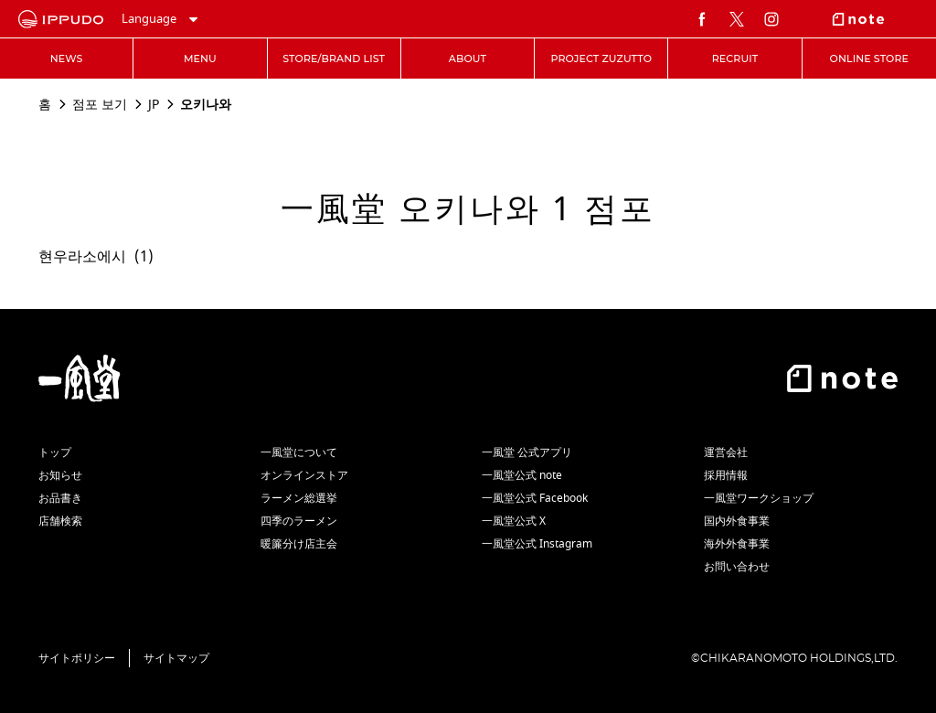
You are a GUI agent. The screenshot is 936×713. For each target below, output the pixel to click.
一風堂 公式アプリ (527, 452)
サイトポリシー (76, 658)
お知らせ (60, 475)
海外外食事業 (737, 544)
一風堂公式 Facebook (535, 498)
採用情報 (726, 475)
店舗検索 (60, 521)
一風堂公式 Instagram (537, 544)
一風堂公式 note (522, 475)
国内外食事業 (737, 521)
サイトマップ (176, 658)
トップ (54, 452)
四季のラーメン (299, 521)
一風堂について (299, 452)
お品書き (60, 498)
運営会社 (726, 452)
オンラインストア (304, 475)
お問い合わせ (737, 567)
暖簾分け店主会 (299, 544)
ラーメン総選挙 (299, 498)
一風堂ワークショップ (759, 498)
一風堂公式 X (514, 521)
